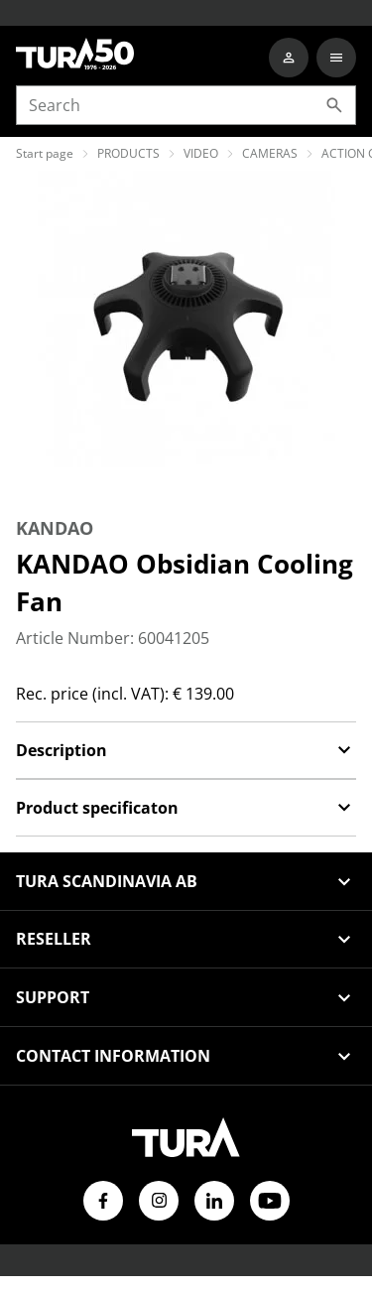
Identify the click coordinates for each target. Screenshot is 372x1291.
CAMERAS (270, 153)
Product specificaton (186, 808)
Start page (44, 153)
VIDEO (201, 153)
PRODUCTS (128, 153)
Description (186, 750)
